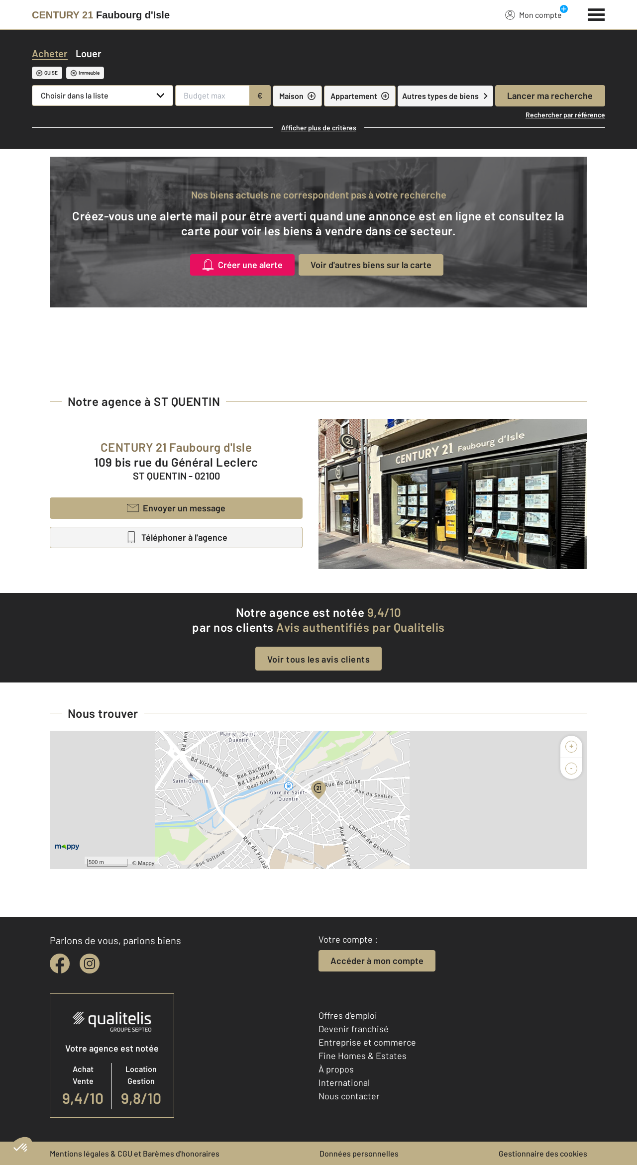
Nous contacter (349, 1095)
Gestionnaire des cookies (543, 1153)
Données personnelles (359, 1153)
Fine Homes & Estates (362, 1055)
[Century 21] (101, 15)
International (344, 1082)
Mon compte (533, 14)
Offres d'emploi (347, 1015)
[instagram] (90, 963)
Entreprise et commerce (367, 1042)
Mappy (146, 863)
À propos (336, 1069)
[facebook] (60, 963)
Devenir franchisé (353, 1028)
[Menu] (596, 13)
